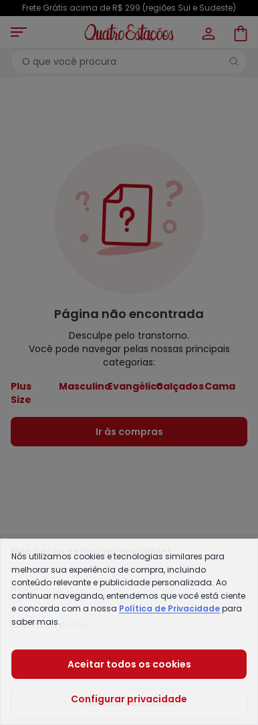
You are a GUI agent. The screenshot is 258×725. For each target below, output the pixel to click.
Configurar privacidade (129, 699)
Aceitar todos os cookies (129, 664)
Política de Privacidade (169, 608)
